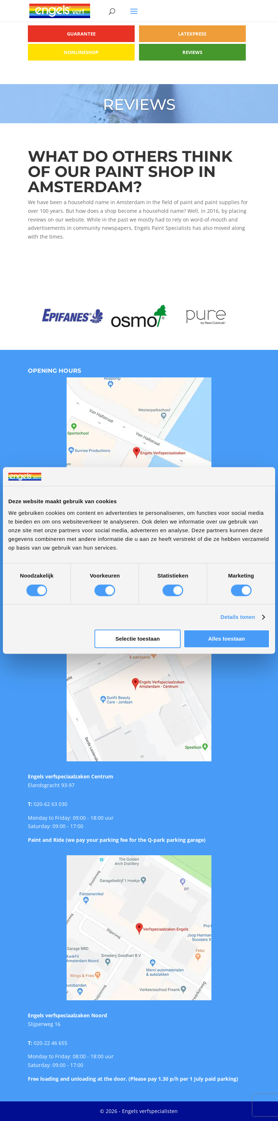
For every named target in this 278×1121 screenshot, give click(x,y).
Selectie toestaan (137, 639)
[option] (72, 316)
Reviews (192, 52)
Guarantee (81, 33)
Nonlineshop (81, 52)
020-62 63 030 (50, 804)
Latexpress (192, 33)
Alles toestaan (226, 639)
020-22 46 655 (50, 1042)
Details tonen (237, 617)
